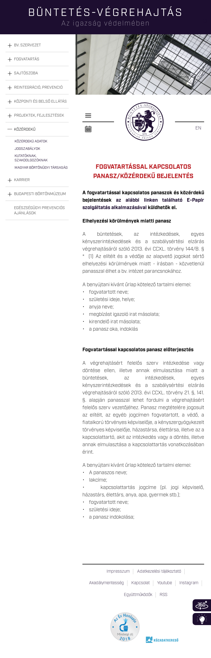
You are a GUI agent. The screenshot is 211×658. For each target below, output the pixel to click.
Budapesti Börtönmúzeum (40, 194)
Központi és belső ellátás (40, 101)
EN (198, 128)
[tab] (37, 45)
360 (202, 605)
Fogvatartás (26, 59)
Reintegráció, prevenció (38, 87)
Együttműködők (138, 595)
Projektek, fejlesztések (39, 115)
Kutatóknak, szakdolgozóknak (31, 158)
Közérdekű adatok (31, 141)
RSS (163, 595)
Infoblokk (202, 619)
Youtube (164, 583)
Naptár (88, 129)
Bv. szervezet (27, 45)
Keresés (207, 23)
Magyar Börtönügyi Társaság (41, 167)
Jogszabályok (27, 149)
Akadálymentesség (106, 583)
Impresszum (118, 571)
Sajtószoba (26, 73)
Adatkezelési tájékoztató (159, 571)
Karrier (22, 180)
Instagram (188, 583)
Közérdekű (24, 129)
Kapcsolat (140, 583)
